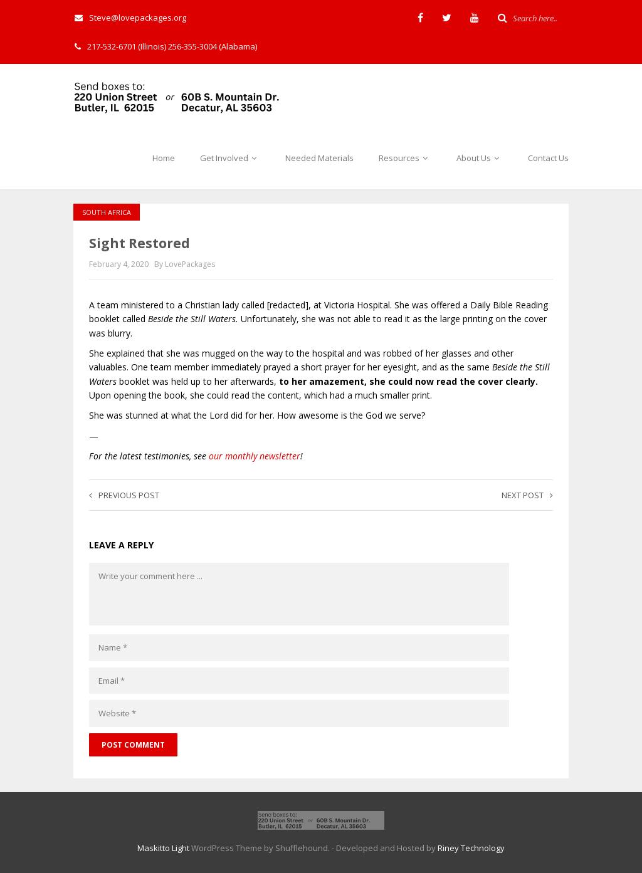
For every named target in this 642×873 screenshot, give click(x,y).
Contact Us (548, 158)
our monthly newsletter (254, 456)
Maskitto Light (163, 848)
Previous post (124, 495)
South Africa (106, 212)
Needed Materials (319, 158)
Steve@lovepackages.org (130, 17)
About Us (479, 158)
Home (163, 158)
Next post (527, 495)
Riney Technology (471, 848)
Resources (405, 158)
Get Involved (230, 158)
